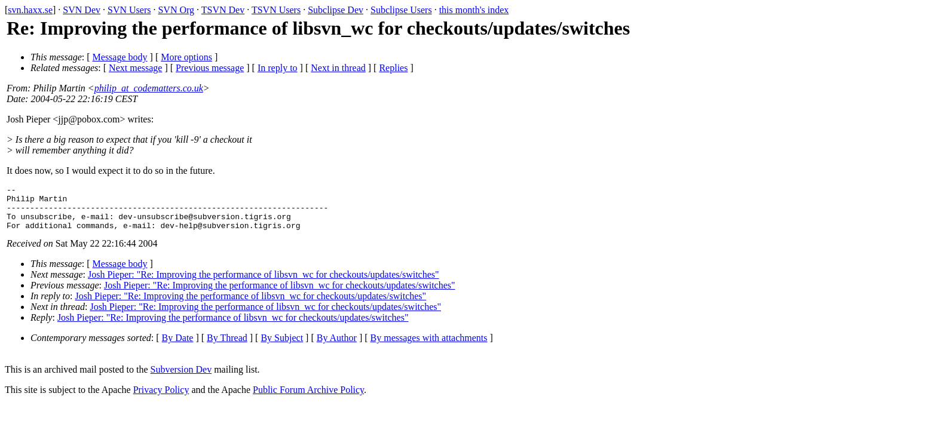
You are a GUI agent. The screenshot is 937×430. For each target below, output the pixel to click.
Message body (120, 57)
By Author (337, 347)
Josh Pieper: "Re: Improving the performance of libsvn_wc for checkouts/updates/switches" (263, 283)
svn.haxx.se (30, 10)
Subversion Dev (181, 378)
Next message (135, 68)
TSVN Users (276, 10)
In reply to (278, 68)
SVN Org (176, 10)
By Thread (227, 347)
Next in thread (338, 68)
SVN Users (129, 10)
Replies (393, 68)
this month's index (474, 10)
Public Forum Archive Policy (308, 399)
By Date (178, 347)
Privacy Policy (161, 399)
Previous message (210, 68)
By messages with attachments (429, 347)
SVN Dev (81, 10)
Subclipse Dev (335, 10)
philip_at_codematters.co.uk (148, 88)
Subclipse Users (401, 10)
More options (186, 57)
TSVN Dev (222, 10)
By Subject (282, 347)
